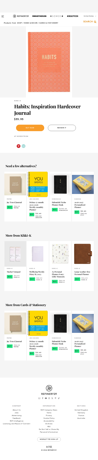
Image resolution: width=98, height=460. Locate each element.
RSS (49, 426)
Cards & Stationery (48, 23)
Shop (19, 23)
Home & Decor (30, 23)
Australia (81, 418)
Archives (48, 424)
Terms (49, 413)
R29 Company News (49, 410)
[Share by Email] (23, 146)
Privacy (49, 415)
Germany (81, 413)
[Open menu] (2, 15)
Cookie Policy (49, 418)
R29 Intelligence (16, 421)
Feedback (17, 418)
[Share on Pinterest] (18, 146)
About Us (17, 410)
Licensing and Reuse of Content (16, 424)
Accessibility (49, 421)
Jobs (17, 413)
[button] (85, 18)
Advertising (16, 415)
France (81, 415)
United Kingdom (81, 410)
